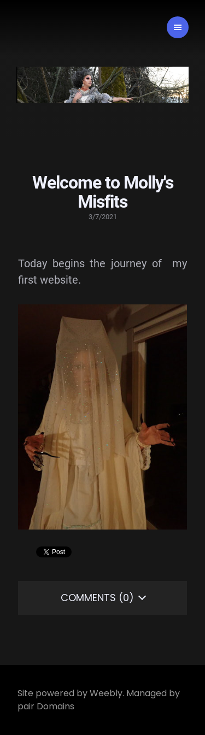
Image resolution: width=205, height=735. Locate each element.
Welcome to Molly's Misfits (102, 192)
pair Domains (45, 706)
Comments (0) (97, 597)
